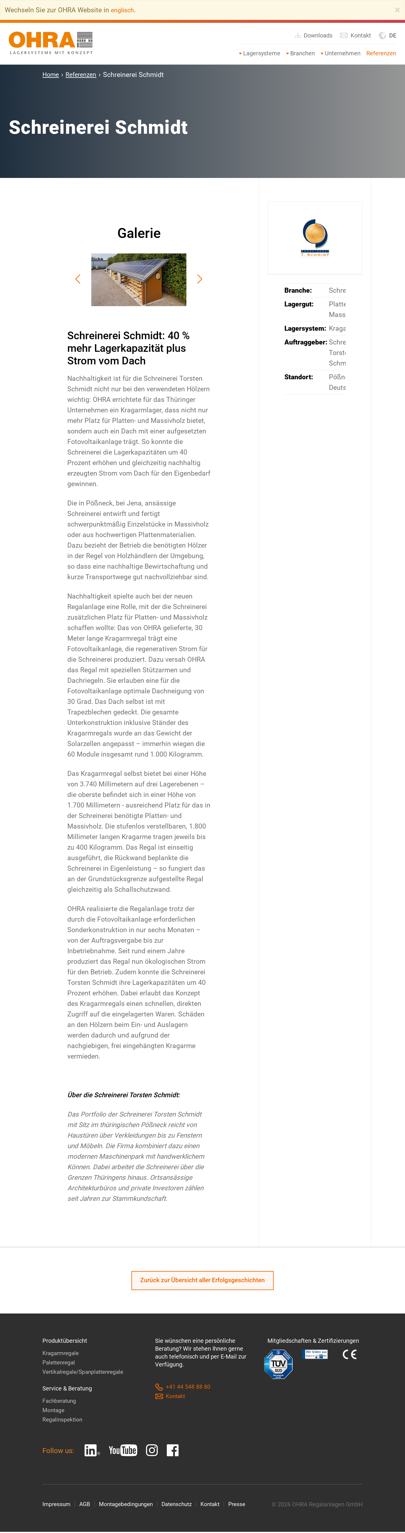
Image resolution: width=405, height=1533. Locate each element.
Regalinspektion (63, 1420)
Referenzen (381, 53)
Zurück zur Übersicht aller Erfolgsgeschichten (203, 1281)
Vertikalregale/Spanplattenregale (85, 1372)
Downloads (313, 35)
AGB (86, 1505)
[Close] (397, 10)
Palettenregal (60, 1363)
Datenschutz (183, 1505)
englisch (123, 10)
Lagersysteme (261, 53)
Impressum (57, 1505)
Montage (54, 1411)
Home (51, 74)
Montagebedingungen (129, 1505)
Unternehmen (343, 53)
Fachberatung (60, 1401)
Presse (246, 1505)
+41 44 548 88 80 (182, 1388)
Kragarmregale (62, 1354)
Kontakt (355, 36)
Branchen (302, 53)
